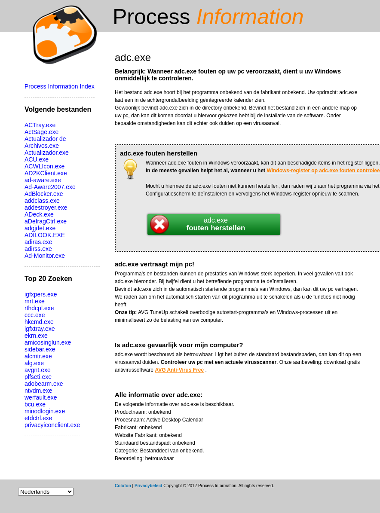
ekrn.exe (36, 335)
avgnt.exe (38, 369)
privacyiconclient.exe (52, 424)
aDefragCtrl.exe (46, 221)
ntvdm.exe (38, 390)
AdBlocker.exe (44, 193)
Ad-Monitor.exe (45, 255)
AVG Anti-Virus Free (179, 370)
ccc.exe (35, 314)
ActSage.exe (41, 131)
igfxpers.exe (41, 294)
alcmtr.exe (38, 356)
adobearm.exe (44, 383)
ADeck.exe (39, 214)
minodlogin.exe (45, 411)
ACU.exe (37, 159)
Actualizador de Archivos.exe (45, 142)
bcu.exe (35, 404)
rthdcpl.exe (39, 308)
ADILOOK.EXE (45, 235)
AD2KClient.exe (46, 173)
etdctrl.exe (38, 418)
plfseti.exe (38, 376)
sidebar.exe (40, 349)
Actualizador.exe (47, 152)
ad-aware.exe (43, 180)
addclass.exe (42, 200)
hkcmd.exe (39, 321)
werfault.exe (41, 397)
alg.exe (34, 363)
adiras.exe (38, 241)
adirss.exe (38, 248)
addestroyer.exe (46, 207)
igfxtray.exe (40, 328)
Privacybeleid (148, 485)
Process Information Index (60, 86)
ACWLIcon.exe (44, 166)
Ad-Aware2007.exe (50, 186)
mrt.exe (35, 301)
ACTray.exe (40, 125)
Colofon (123, 485)
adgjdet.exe (40, 228)
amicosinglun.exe (48, 342)
